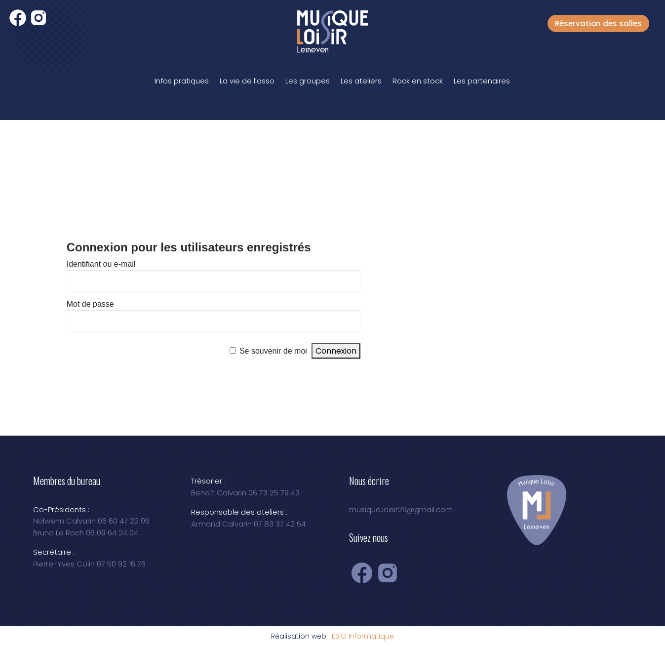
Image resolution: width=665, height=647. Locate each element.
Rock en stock (417, 81)
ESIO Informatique (363, 636)
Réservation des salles (598, 23)
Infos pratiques (182, 81)
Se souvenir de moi (273, 351)
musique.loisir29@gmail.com (401, 509)
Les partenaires (482, 81)
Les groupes (307, 81)
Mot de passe (90, 304)
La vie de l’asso (247, 81)
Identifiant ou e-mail (101, 264)
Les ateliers (361, 81)
